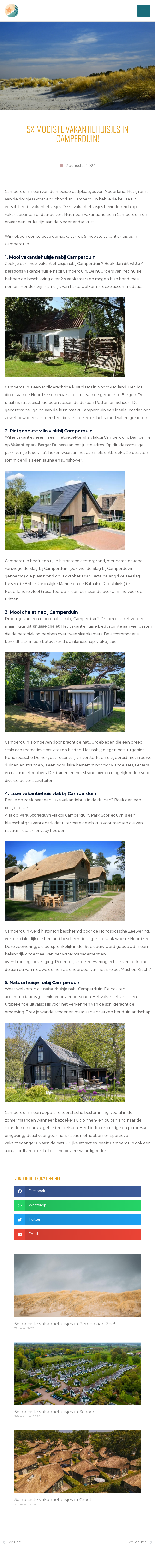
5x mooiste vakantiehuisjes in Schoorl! (55, 1412)
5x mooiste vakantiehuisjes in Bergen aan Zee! (64, 1324)
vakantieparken (20, 215)
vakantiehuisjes (46, 207)
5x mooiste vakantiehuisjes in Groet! (53, 1500)
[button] (77, 1191)
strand (110, 418)
